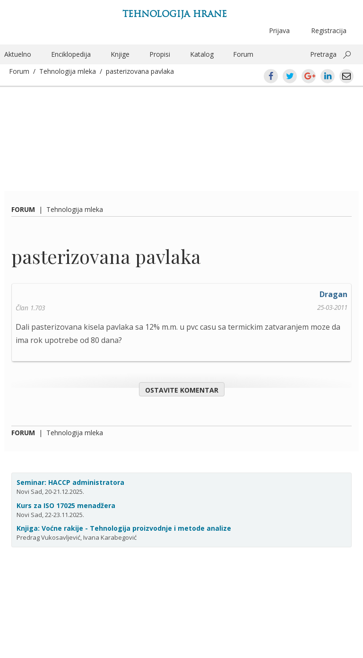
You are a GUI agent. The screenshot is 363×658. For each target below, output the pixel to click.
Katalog (202, 54)
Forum (243, 54)
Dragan (333, 294)
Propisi (159, 54)
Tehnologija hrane (174, 14)
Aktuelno (17, 54)
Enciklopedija (71, 54)
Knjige (120, 54)
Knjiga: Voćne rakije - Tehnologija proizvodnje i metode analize (124, 528)
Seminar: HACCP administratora (70, 482)
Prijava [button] (279, 30)
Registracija (328, 30)
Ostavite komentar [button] (181, 390)
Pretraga (323, 54)
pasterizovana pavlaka (140, 71)
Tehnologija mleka (67, 71)
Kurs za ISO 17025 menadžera (66, 505)
